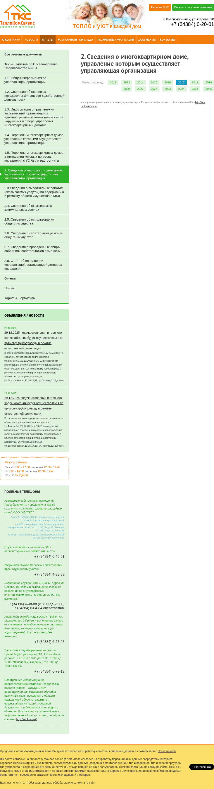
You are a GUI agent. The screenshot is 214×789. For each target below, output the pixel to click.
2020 (127, 88)
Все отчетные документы (23, 54)
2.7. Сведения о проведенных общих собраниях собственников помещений (33, 249)
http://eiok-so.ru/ (26, 719)
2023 (167, 88)
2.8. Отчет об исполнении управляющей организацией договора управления (33, 264)
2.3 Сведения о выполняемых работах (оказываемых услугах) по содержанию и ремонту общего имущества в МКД (34, 192)
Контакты (167, 39)
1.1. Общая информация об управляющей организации (25, 80)
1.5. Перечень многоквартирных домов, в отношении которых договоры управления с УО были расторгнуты (34, 156)
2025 (195, 88)
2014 (140, 82)
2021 (140, 88)
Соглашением (167, 751)
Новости (31, 39)
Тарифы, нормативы (19, 298)
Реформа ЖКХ (160, 7)
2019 (208, 82)
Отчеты (48, 39)
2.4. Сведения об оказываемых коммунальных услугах (28, 207)
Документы (147, 39)
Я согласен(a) (202, 766)
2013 (127, 82)
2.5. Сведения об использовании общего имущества (29, 221)
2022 (154, 88)
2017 (181, 82)
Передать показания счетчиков (193, 7)
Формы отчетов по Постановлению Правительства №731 (30, 66)
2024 (181, 88)
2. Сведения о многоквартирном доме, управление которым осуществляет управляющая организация (33, 174)
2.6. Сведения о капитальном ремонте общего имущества (33, 235)
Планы (9, 288)
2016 (167, 82)
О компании (11, 39)
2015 (154, 82)
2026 (208, 88)
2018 (195, 82)
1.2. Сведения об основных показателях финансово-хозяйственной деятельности (34, 95)
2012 (113, 82)
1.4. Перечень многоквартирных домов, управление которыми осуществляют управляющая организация (34, 139)
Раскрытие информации (115, 39)
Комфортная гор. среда (75, 39)
